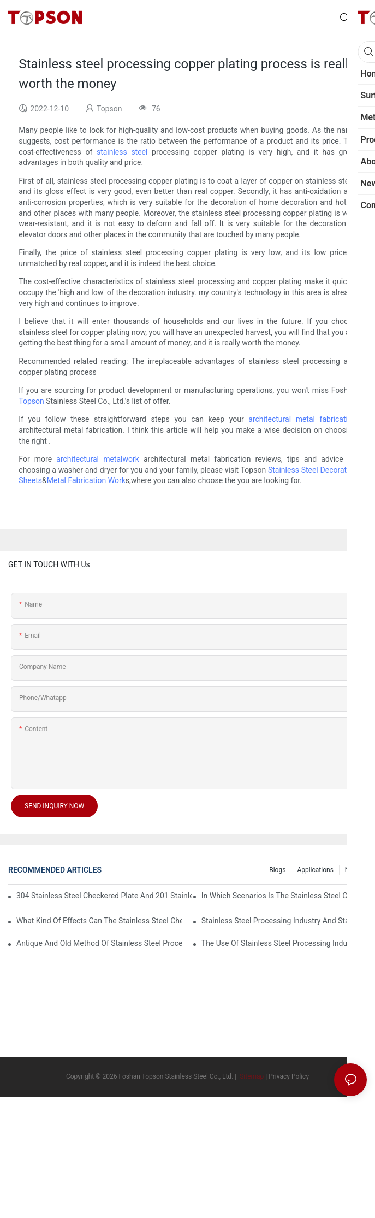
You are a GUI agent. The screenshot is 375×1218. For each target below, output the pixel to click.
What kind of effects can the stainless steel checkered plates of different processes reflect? (99, 920)
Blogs (277, 870)
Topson (31, 401)
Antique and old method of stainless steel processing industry (99, 943)
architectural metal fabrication (302, 419)
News (353, 870)
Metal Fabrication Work (86, 480)
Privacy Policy (289, 1076)
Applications (315, 870)
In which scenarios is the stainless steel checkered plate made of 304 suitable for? (284, 895)
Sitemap (251, 1076)
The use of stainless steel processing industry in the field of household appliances (284, 943)
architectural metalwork (97, 459)
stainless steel (122, 152)
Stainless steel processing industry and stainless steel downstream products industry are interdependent (284, 920)
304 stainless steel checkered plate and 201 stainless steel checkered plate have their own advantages (104, 895)
